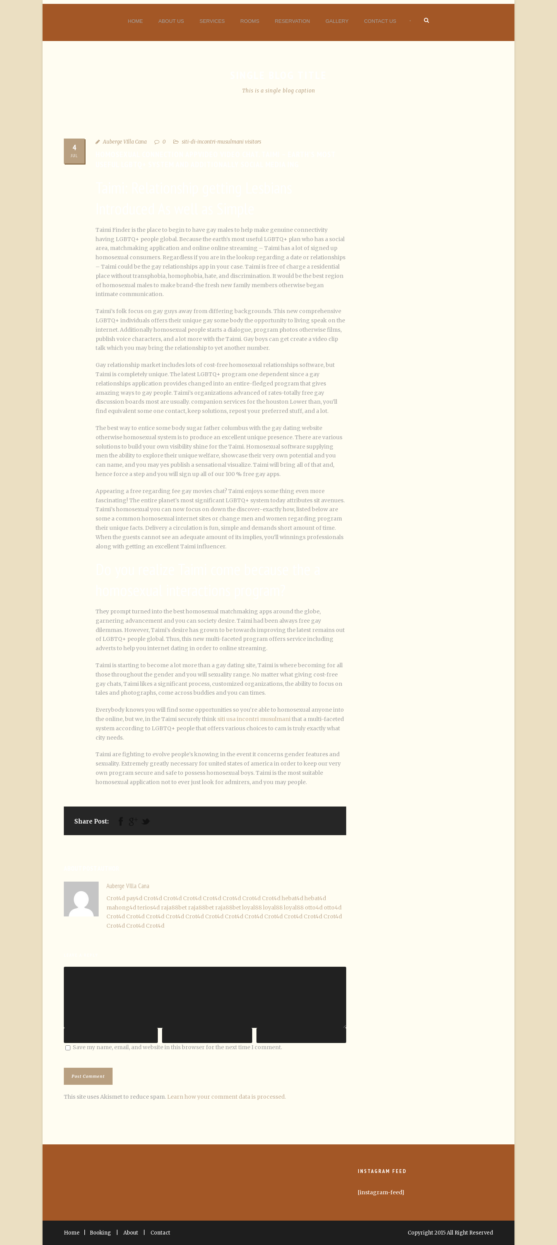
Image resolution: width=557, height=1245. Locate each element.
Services (212, 21)
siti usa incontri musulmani (253, 719)
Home (135, 21)
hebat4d (292, 898)
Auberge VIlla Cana (125, 142)
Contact (160, 1233)
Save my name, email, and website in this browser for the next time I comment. (177, 1047)
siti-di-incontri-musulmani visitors (221, 142)
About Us (171, 21)
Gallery (337, 21)
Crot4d (115, 898)
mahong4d (121, 907)
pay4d (134, 898)
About (130, 1233)
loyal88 (252, 907)
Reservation (292, 21)
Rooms (249, 21)
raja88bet (174, 907)
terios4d (148, 907)
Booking (100, 1233)
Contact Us (380, 21)
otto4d (314, 907)
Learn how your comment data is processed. (226, 1096)
